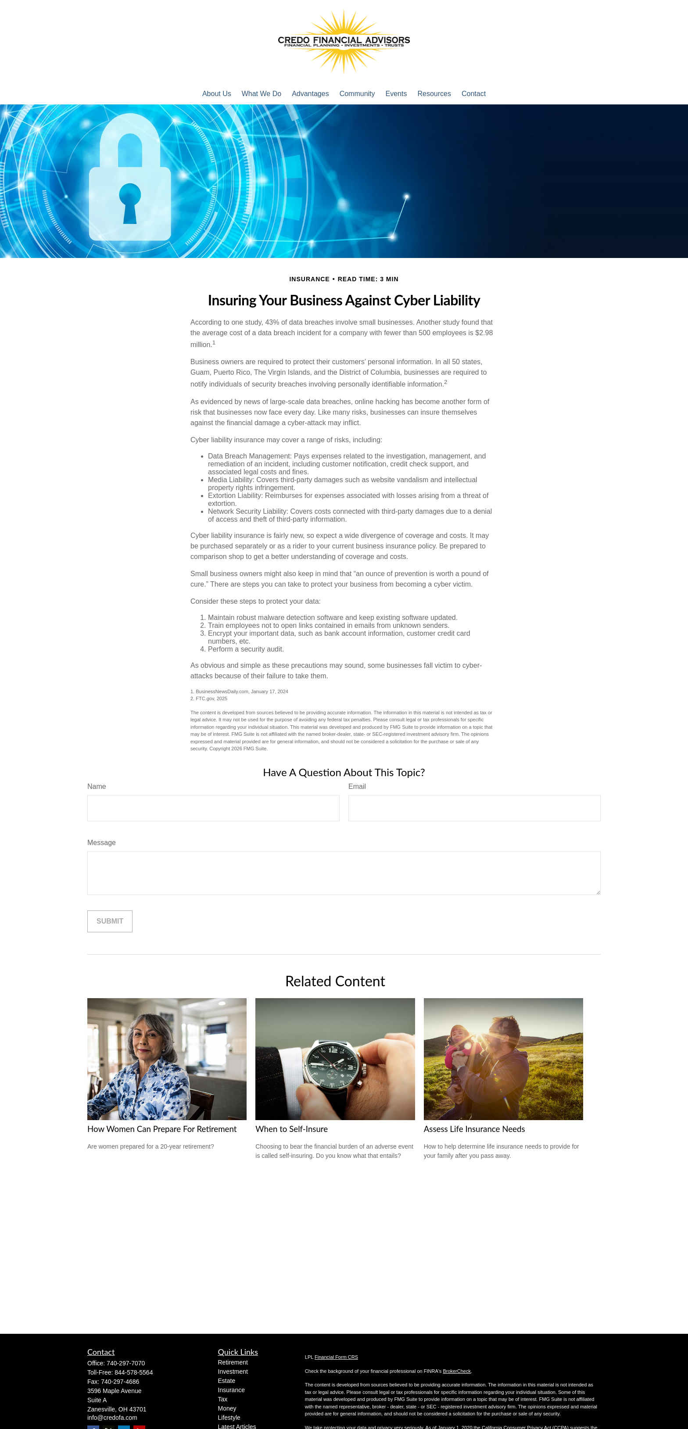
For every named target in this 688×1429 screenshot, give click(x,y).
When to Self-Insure (291, 1129)
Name (96, 786)
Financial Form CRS (336, 1357)
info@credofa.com (112, 1417)
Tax (223, 1399)
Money (227, 1408)
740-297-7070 (126, 1363)
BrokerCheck (457, 1371)
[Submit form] (110, 921)
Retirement (233, 1362)
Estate (227, 1380)
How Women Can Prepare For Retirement (162, 1129)
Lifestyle (229, 1417)
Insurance (231, 1389)
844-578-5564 (134, 1372)
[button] (216, 94)
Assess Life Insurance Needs (474, 1129)
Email (357, 786)
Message (101, 842)
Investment (233, 1371)
